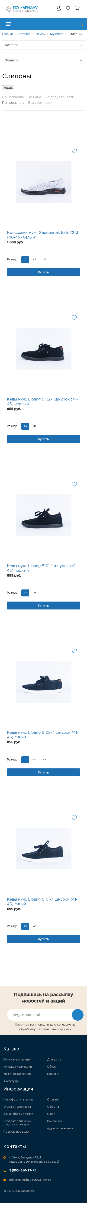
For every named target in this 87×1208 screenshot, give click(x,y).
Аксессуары (11, 1081)
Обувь (51, 1066)
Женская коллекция (17, 1059)
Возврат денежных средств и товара (17, 1122)
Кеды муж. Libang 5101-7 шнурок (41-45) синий (42, 902)
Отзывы (53, 1099)
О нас (51, 1113)
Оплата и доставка (17, 1106)
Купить (43, 272)
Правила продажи (16, 1131)
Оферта (53, 1106)
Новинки (53, 1073)
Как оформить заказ (18, 1099)
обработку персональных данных (45, 1029)
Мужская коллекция (17, 1066)
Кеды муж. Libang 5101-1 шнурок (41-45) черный (42, 568)
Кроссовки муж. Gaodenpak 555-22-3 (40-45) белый (42, 235)
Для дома (54, 1059)
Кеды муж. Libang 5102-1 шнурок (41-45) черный (42, 402)
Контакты (54, 1121)
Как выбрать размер (18, 1113)
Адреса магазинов (60, 1128)
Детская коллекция (17, 1073)
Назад (8, 87)
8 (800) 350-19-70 (22, 1170)
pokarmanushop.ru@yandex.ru (30, 1179)
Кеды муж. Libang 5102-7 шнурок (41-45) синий (43, 735)
